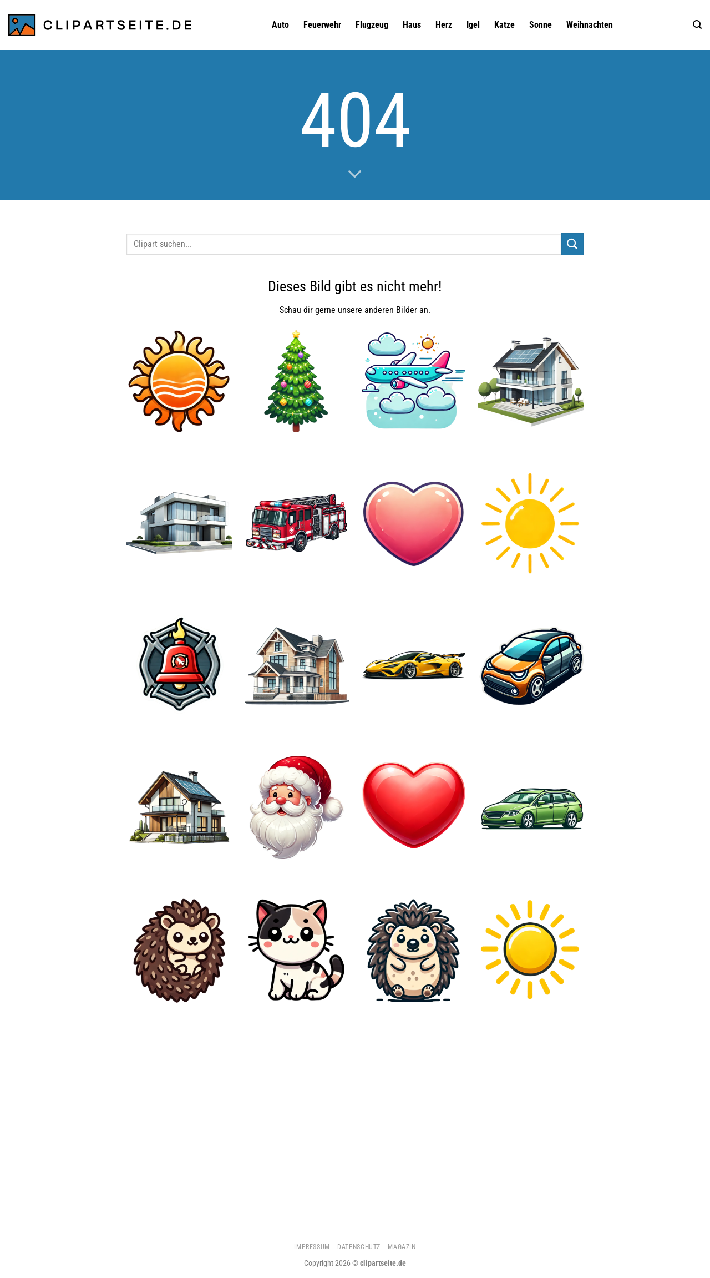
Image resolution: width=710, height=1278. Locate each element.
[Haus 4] (531, 382)
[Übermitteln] (572, 244)
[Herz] (413, 808)
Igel (473, 24)
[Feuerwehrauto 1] (296, 524)
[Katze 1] (296, 950)
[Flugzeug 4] (413, 382)
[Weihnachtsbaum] (296, 382)
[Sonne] (531, 950)
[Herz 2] (413, 524)
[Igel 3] (413, 950)
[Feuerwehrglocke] (179, 666)
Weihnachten (589, 24)
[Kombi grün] (531, 808)
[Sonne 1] (179, 382)
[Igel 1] (179, 950)
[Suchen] (697, 25)
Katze (504, 24)
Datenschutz (359, 1247)
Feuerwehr (322, 24)
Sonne (540, 24)
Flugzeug (372, 24)
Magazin (401, 1247)
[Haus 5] (179, 808)
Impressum (312, 1247)
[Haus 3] (179, 524)
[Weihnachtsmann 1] (296, 808)
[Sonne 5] (531, 524)
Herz (443, 24)
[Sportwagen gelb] (413, 666)
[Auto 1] (531, 666)
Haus (412, 24)
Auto (280, 24)
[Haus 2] (296, 666)
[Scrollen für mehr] (355, 174)
